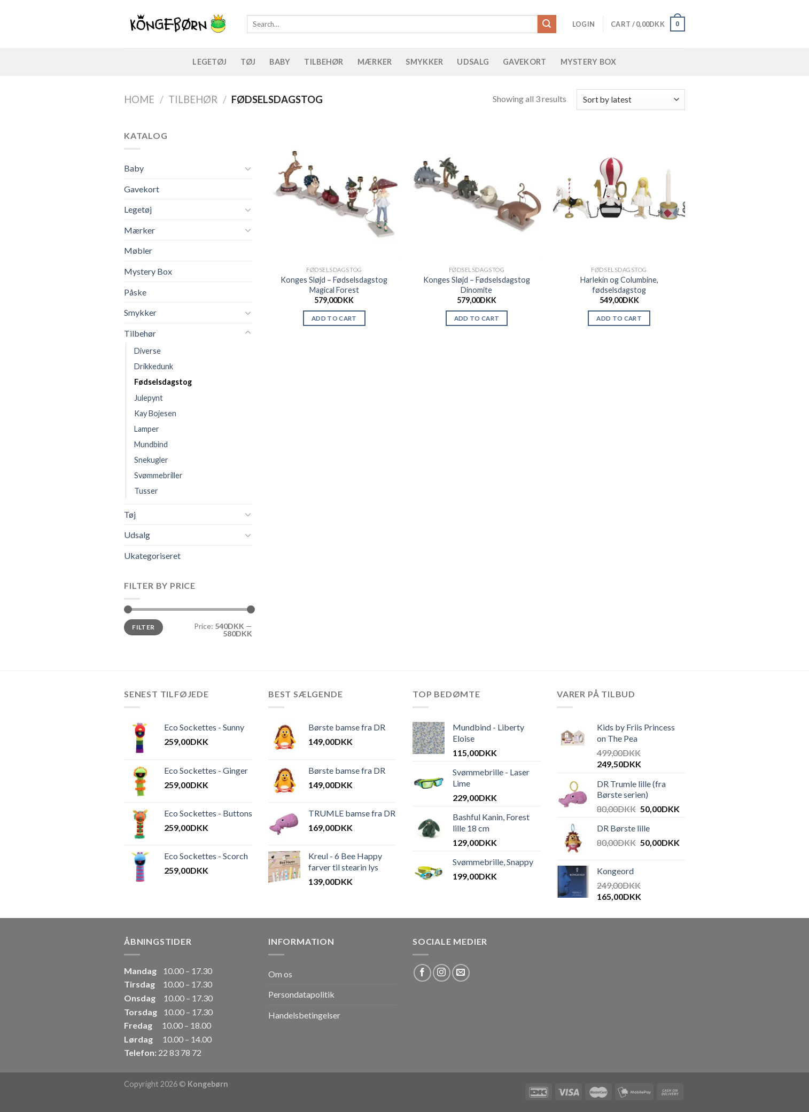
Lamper (146, 428)
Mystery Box (589, 61)
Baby (279, 61)
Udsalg (473, 61)
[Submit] (547, 24)
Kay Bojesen (155, 413)
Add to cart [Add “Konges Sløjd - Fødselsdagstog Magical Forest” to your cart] (334, 318)
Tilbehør (323, 61)
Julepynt (148, 397)
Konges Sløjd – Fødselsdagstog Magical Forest (334, 284)
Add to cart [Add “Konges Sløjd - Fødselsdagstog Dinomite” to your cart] (477, 318)
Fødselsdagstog (163, 381)
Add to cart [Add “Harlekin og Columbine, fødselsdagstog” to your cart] (619, 318)
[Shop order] (631, 99)
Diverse (147, 350)
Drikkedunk (153, 366)
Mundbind (151, 444)
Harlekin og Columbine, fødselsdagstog (619, 284)
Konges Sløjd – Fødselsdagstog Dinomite (476, 284)
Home (139, 99)
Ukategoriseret (152, 555)
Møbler (138, 250)
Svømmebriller (158, 475)
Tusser (146, 490)
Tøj (247, 61)
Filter (143, 627)
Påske (135, 292)
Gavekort (524, 61)
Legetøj (209, 61)
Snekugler (151, 459)
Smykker (424, 61)
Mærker (374, 61)
